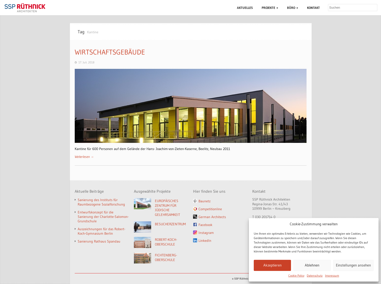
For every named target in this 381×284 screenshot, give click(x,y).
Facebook (205, 225)
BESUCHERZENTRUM (170, 224)
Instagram (206, 232)
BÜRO (292, 8)
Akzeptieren (272, 265)
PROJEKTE (270, 8)
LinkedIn (205, 240)
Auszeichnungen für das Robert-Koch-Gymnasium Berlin (101, 231)
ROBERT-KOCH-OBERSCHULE (166, 241)
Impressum (332, 275)
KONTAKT (313, 8)
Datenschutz (315, 275)
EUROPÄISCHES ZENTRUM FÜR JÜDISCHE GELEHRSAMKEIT (167, 208)
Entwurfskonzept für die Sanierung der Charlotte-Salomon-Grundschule (103, 216)
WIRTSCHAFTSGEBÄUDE (110, 52)
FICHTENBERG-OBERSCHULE (166, 257)
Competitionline (210, 209)
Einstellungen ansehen (353, 265)
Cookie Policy (296, 275)
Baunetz (205, 201)
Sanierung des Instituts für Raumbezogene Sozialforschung (101, 202)
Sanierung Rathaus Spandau (99, 241)
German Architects (212, 217)
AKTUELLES (245, 8)
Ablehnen (312, 265)
